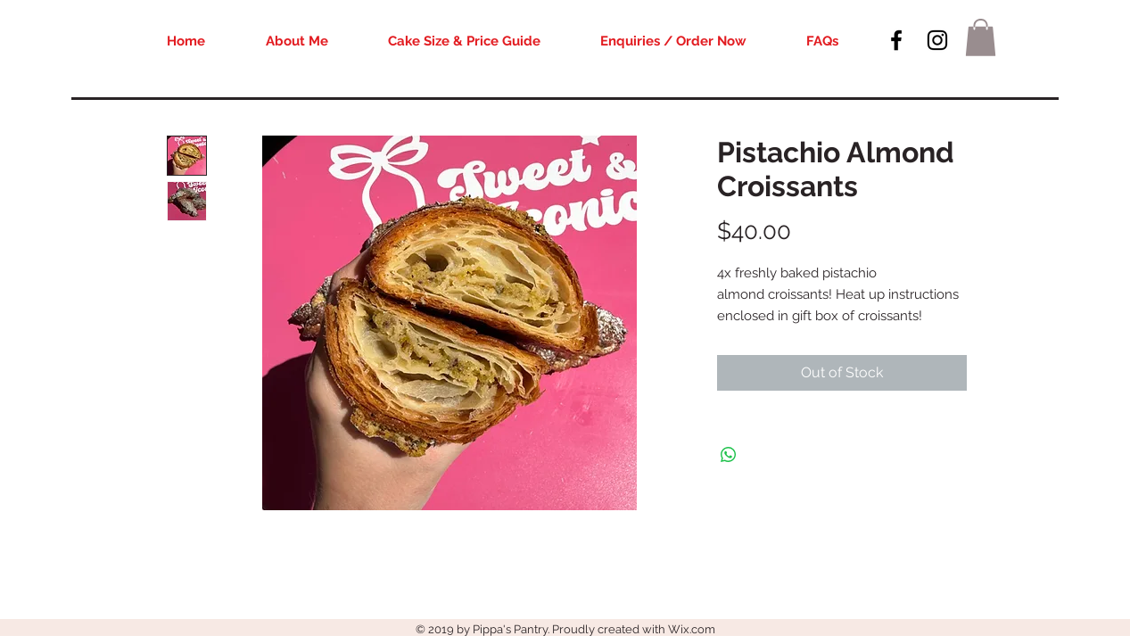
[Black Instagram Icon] (937, 40)
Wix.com (691, 629)
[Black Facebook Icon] (896, 40)
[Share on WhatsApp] (728, 455)
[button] (980, 37)
